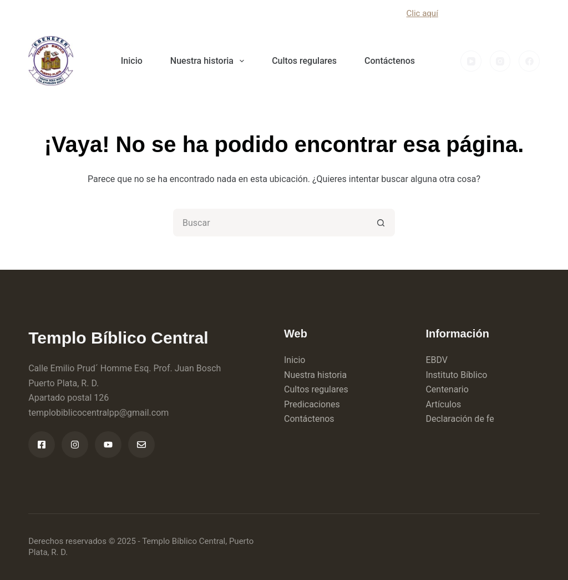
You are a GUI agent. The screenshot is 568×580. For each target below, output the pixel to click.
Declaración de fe (459, 418)
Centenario (446, 389)
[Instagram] (500, 61)
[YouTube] (470, 61)
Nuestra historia (209, 61)
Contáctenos (389, 61)
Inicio (132, 61)
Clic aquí (422, 13)
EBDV (436, 360)
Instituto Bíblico (456, 375)
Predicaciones (312, 404)
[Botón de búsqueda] (381, 222)
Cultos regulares (304, 61)
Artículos (443, 404)
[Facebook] (529, 61)
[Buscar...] (270, 222)
